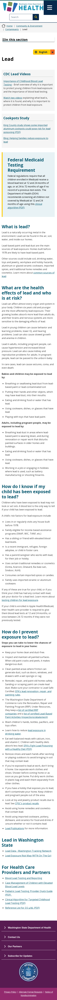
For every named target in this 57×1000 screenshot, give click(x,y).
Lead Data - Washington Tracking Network (28, 850)
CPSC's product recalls (27, 803)
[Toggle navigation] (50, 8)
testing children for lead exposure (20, 600)
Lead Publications (14, 828)
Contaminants (12, 29)
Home (9, 25)
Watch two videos (12, 97)
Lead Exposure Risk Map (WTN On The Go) (28, 855)
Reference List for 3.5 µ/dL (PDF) (22, 907)
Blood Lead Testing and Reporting (23, 878)
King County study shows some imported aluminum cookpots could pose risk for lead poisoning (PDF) (26, 129)
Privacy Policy (10, 992)
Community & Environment (29, 25)
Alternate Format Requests (30, 992)
